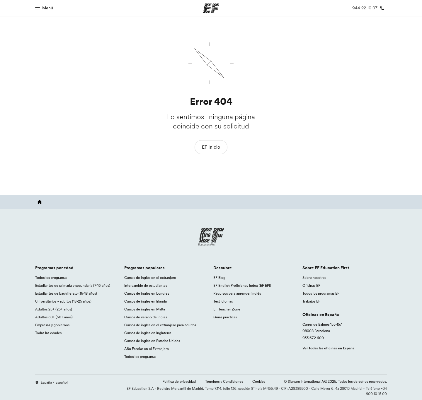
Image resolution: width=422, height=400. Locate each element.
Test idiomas (223, 301)
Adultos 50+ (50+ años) (54, 317)
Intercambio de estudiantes (145, 285)
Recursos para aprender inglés (237, 293)
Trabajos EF (311, 301)
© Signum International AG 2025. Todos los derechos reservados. (335, 381)
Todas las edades (48, 332)
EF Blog (219, 277)
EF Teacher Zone (226, 309)
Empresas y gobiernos (52, 324)
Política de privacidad (179, 381)
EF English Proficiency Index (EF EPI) (242, 285)
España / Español (51, 382)
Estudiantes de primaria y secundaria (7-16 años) (72, 285)
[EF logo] (211, 237)
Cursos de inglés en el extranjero (150, 277)
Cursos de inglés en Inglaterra (147, 332)
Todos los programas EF (320, 293)
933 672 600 (313, 337)
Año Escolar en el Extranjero (146, 348)
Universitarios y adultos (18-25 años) (63, 301)
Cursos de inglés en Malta (144, 309)
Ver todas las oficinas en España (328, 348)
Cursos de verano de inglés (145, 317)
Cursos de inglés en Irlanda (145, 301)
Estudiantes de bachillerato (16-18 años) (66, 293)
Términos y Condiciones (224, 381)
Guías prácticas (225, 317)
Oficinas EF (311, 285)
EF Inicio (211, 147)
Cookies (258, 381)
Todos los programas (51, 277)
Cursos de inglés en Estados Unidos (152, 340)
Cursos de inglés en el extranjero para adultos (160, 324)
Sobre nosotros (314, 277)
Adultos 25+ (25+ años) (53, 309)
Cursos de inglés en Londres (146, 293)
